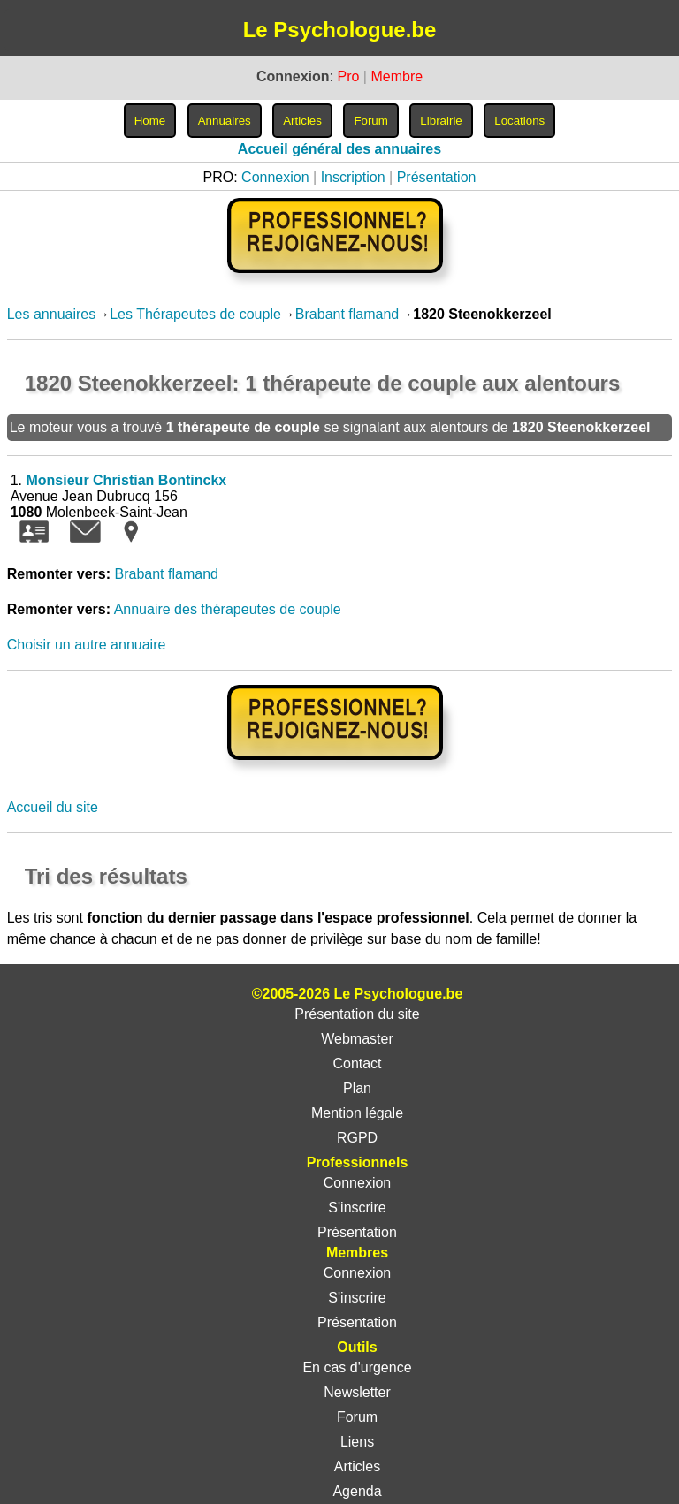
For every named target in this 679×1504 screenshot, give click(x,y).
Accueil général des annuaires (339, 148)
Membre (396, 76)
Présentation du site (356, 1014)
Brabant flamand (347, 314)
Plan (357, 1088)
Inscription (353, 177)
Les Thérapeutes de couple (195, 314)
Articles (357, 1466)
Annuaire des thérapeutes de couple (227, 609)
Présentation (437, 177)
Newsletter (357, 1392)
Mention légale (357, 1112)
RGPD (357, 1137)
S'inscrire (356, 1207)
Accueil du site (52, 807)
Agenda (356, 1491)
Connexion (275, 177)
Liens (357, 1441)
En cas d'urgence (356, 1367)
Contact (356, 1063)
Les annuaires (51, 314)
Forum (357, 1416)
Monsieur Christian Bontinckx (126, 480)
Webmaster (357, 1038)
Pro (348, 76)
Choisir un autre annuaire (86, 644)
